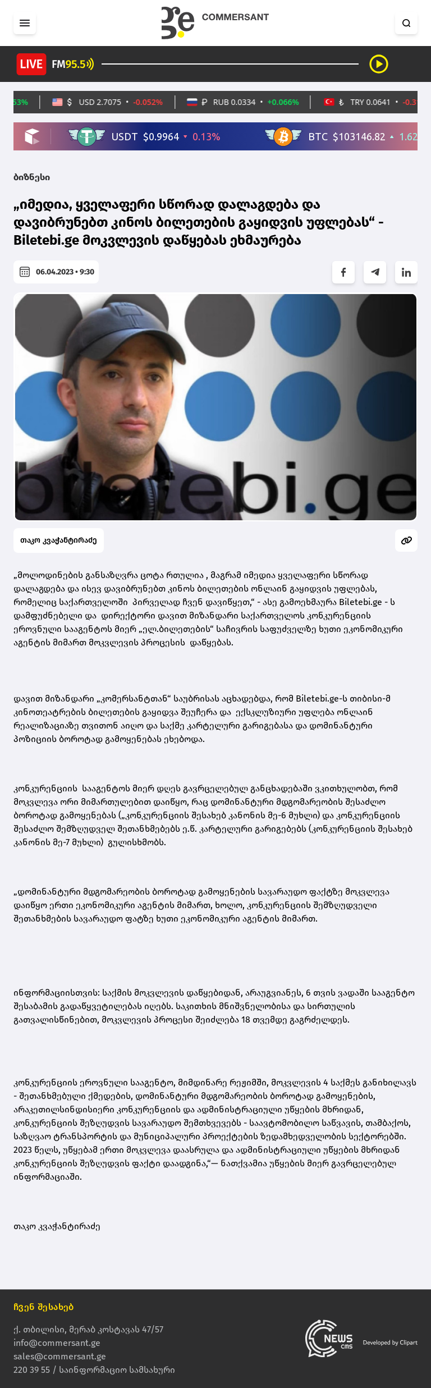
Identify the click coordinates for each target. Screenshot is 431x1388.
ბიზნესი (31, 177)
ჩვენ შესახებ (43, 1307)
